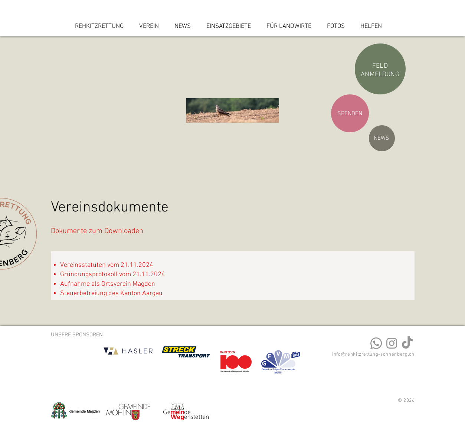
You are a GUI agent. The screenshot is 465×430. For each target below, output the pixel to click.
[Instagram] (391, 343)
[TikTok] (407, 343)
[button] (150, 26)
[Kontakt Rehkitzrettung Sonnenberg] (376, 343)
